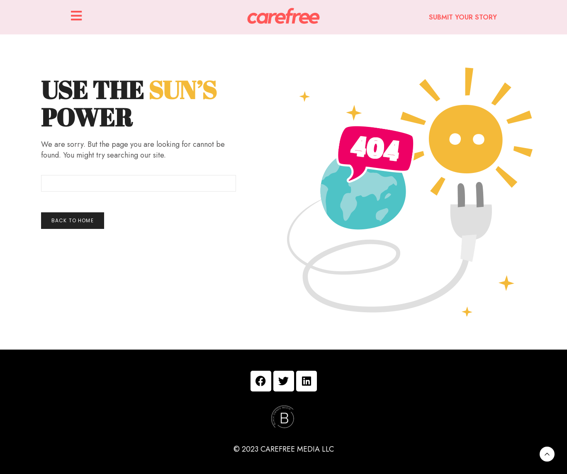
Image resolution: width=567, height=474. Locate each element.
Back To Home (72, 220)
